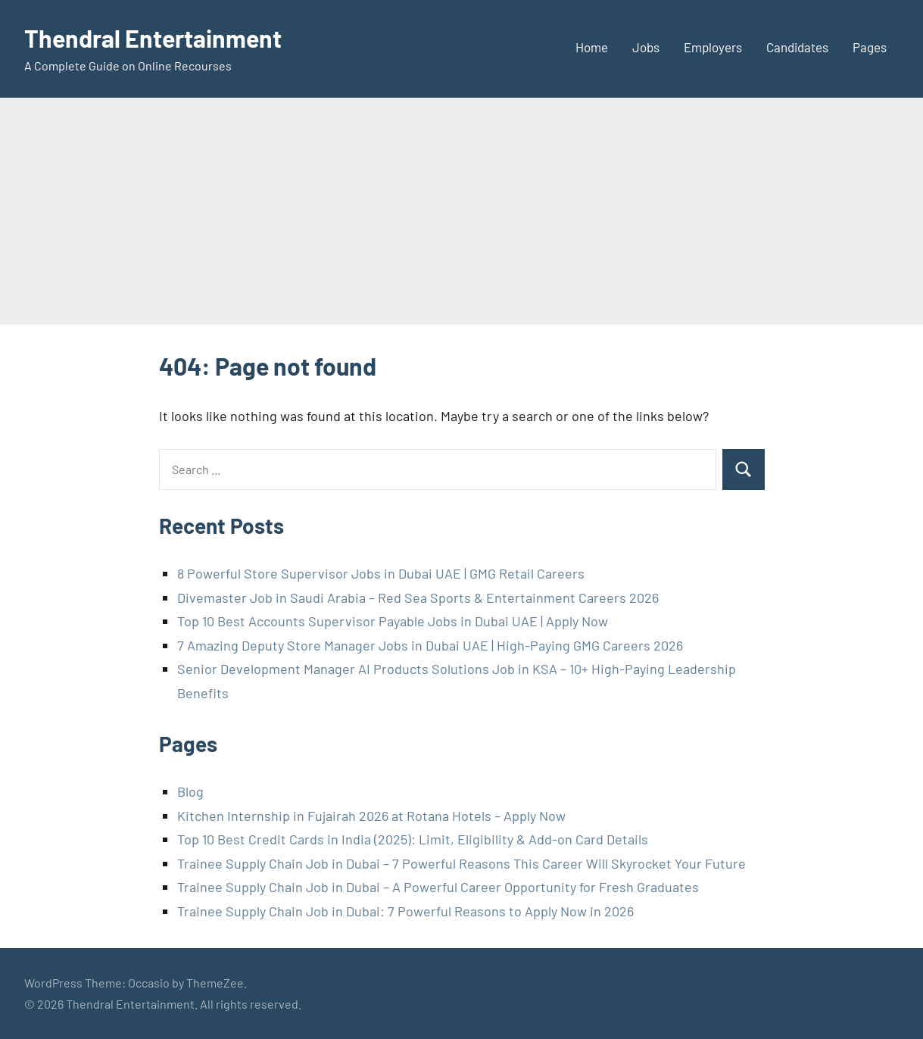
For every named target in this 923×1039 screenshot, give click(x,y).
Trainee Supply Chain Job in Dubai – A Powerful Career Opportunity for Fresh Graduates (438, 886)
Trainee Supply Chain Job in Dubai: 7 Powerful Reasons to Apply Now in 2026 (405, 911)
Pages (870, 47)
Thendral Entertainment (153, 37)
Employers (713, 47)
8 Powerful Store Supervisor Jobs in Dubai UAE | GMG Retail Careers (381, 573)
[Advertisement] (462, 211)
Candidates (797, 47)
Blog (190, 791)
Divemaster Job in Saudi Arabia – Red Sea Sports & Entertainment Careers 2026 (418, 597)
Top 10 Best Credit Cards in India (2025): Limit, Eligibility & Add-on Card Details (412, 839)
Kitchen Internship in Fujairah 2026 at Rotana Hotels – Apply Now (371, 815)
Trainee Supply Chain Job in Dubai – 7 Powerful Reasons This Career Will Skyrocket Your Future (461, 863)
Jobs (646, 47)
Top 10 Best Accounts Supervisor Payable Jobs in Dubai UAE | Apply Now (392, 621)
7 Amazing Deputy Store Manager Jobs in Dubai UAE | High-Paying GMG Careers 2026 (430, 645)
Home (591, 47)
